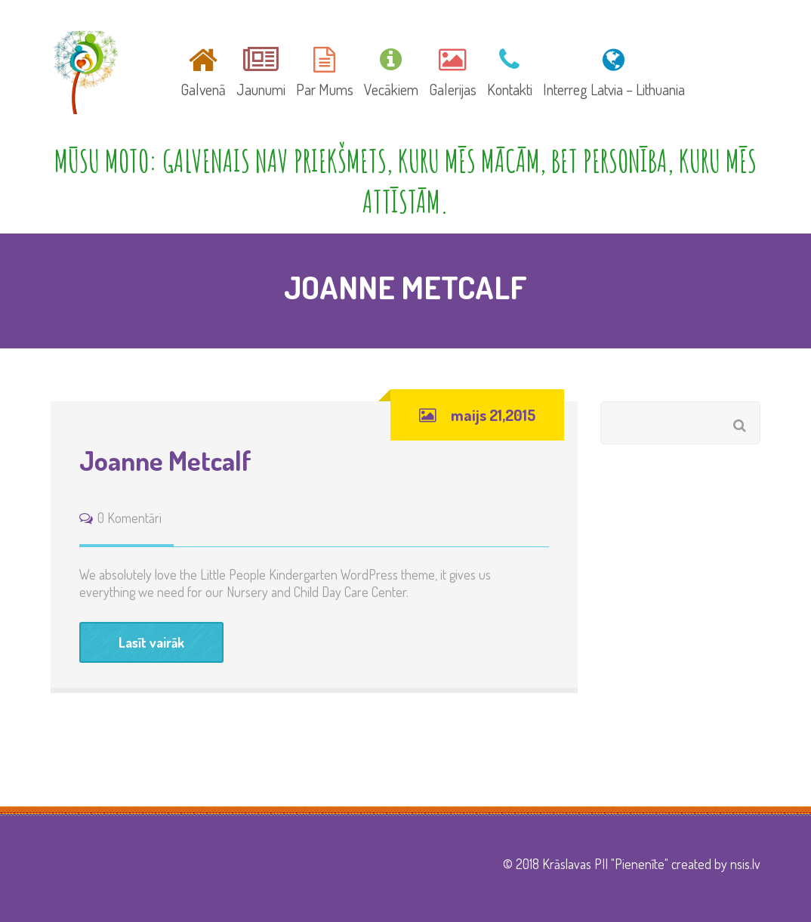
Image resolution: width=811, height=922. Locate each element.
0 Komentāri (129, 517)
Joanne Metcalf (165, 460)
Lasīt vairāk (151, 642)
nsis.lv (745, 863)
